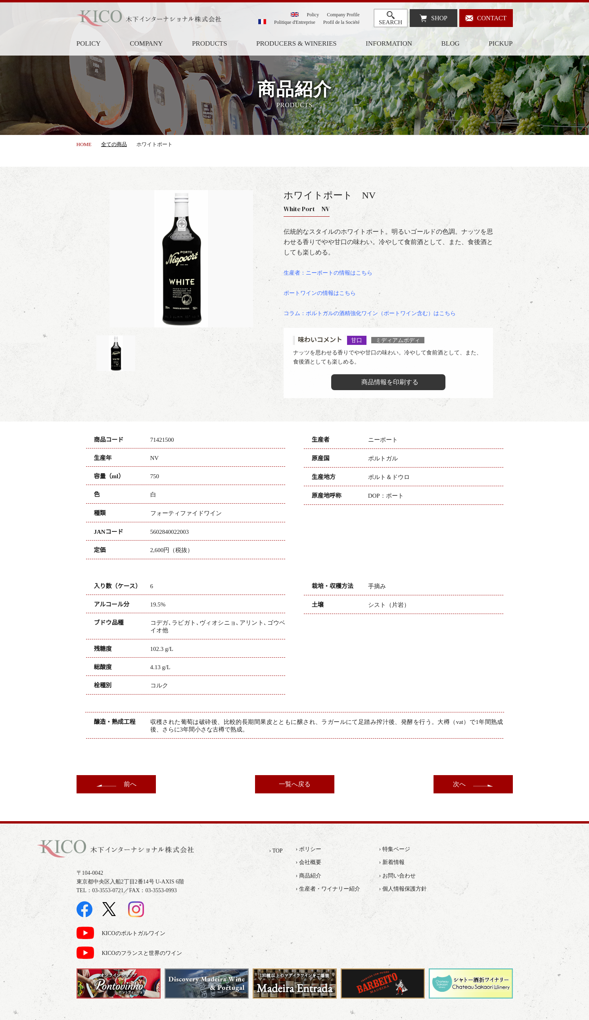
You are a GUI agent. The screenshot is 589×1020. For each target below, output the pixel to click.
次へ (459, 784)
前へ (130, 784)
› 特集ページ (394, 849)
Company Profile (343, 14)
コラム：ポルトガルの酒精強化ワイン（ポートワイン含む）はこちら (370, 313)
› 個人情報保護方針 (403, 889)
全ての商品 (114, 144)
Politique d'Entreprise (294, 22)
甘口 (356, 340)
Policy (313, 14)
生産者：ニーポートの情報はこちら (328, 273)
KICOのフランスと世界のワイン (142, 953)
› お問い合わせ (397, 876)
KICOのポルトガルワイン (133, 933)
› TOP (276, 851)
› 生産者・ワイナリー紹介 (328, 889)
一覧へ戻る (295, 784)
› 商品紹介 (308, 876)
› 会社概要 (308, 862)
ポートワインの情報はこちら (320, 293)
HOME (84, 144)
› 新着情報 (392, 862)
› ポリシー (308, 849)
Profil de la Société (341, 22)
